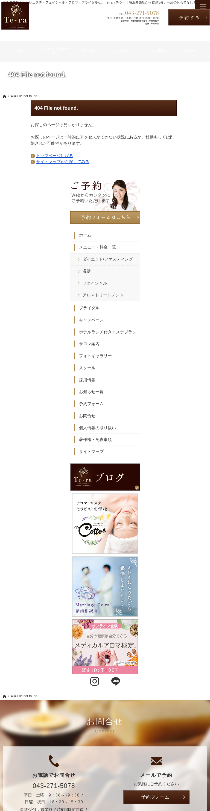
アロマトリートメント (186, 210)
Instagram (171, 555)
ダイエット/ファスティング (186, 169)
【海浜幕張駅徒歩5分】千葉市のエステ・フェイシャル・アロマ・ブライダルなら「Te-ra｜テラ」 (98, 798)
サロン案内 (176, 266)
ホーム (172, 142)
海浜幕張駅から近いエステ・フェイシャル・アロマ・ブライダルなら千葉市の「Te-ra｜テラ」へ (74, 2)
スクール (174, 290)
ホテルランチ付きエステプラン (184, 252)
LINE (192, 555)
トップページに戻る (26, 155)
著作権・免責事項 (182, 362)
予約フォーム (178, 326)
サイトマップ (178, 374)
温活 (174, 183)
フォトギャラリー (182, 278)
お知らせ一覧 (178, 314)
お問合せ (174, 338)
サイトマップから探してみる (35, 161)
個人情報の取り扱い (184, 350)
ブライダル (176, 225)
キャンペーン (178, 237)
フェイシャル (182, 195)
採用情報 (174, 302)
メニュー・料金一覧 (184, 154)
